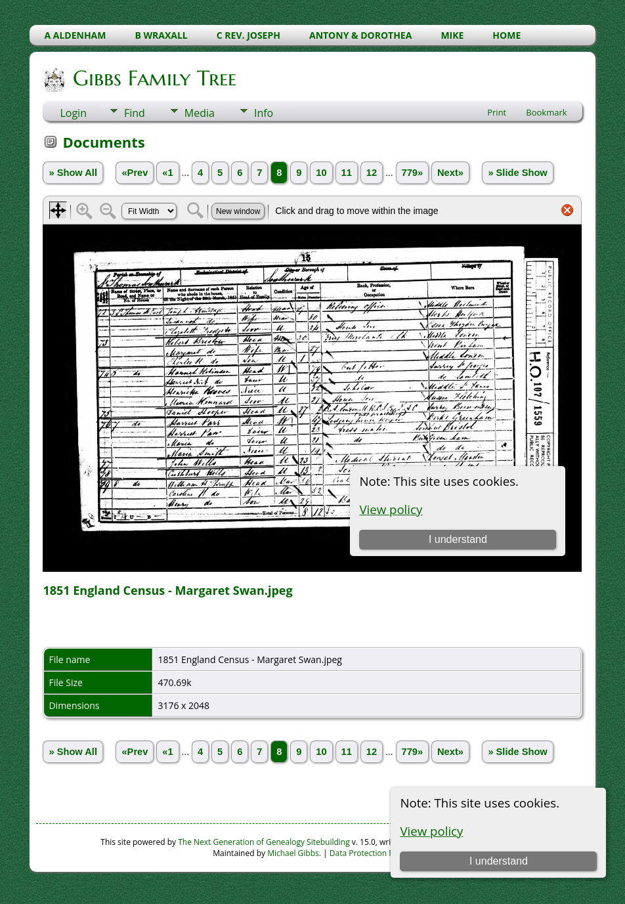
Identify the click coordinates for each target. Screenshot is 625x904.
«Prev (134, 172)
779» (412, 172)
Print (496, 112)
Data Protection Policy (370, 853)
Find (134, 113)
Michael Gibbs (293, 853)
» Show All (73, 172)
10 (321, 172)
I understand (498, 861)
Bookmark (546, 112)
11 (346, 172)
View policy (431, 831)
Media (199, 113)
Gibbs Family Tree (153, 78)
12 (371, 172)
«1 (167, 172)
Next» (450, 172)
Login (73, 113)
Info (263, 113)
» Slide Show (517, 172)
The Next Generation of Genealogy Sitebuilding (264, 842)
